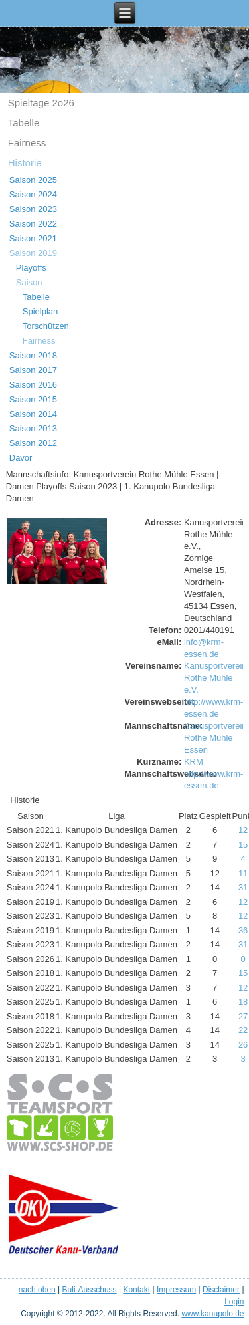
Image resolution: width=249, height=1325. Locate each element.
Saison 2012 (33, 443)
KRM (193, 762)
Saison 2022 (33, 224)
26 (243, 1045)
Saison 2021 (33, 238)
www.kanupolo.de (212, 1313)
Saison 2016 (33, 385)
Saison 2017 (33, 370)
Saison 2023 (33, 209)
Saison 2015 (33, 399)
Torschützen (46, 326)
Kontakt (136, 1289)
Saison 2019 (33, 253)
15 (243, 845)
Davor (21, 458)
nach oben (37, 1289)
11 (243, 873)
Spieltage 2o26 (41, 102)
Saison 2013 (33, 428)
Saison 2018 (33, 355)
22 (243, 1030)
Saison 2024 (33, 194)
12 (243, 830)
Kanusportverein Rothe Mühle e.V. (215, 678)
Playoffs (31, 268)
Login (234, 1301)
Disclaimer (221, 1289)
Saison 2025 (33, 180)
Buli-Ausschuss (89, 1289)
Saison (29, 282)
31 (243, 887)
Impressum (176, 1289)
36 (243, 930)
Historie (25, 162)
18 (243, 1002)
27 (243, 1016)
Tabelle (24, 122)
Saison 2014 (33, 414)
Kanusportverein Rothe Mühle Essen (215, 738)
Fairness (27, 142)
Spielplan (40, 311)
